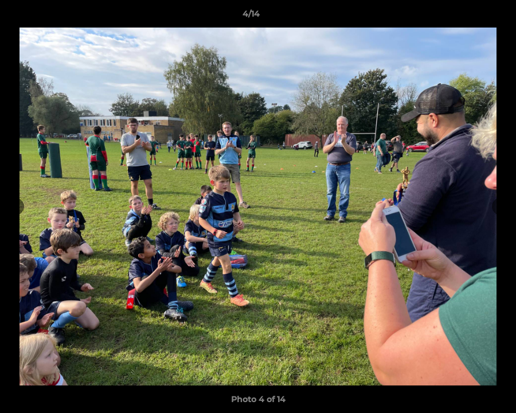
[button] (468, 16)
